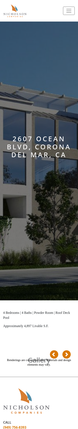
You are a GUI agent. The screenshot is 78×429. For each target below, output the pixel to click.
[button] (54, 354)
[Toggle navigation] (69, 11)
